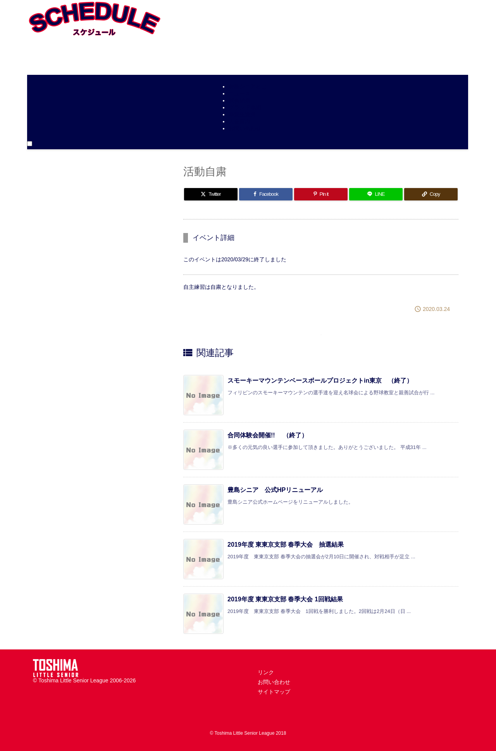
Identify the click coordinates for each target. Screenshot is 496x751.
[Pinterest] (321, 194)
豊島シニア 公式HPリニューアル (275, 490)
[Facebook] (266, 194)
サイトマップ (274, 692)
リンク (266, 672)
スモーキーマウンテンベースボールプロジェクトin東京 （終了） (320, 380)
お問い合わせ (274, 682)
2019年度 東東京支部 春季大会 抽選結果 (285, 544)
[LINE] (376, 194)
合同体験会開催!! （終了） (267, 435)
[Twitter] (211, 194)
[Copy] (431, 194)
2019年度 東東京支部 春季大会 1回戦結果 (285, 599)
